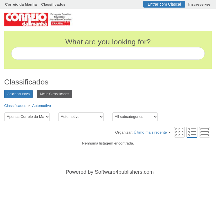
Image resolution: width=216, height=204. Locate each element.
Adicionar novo (18, 94)
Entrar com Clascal (164, 4)
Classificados (53, 4)
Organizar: (143, 132)
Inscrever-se (199, 4)
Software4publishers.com (124, 172)
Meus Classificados (54, 94)
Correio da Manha (21, 4)
